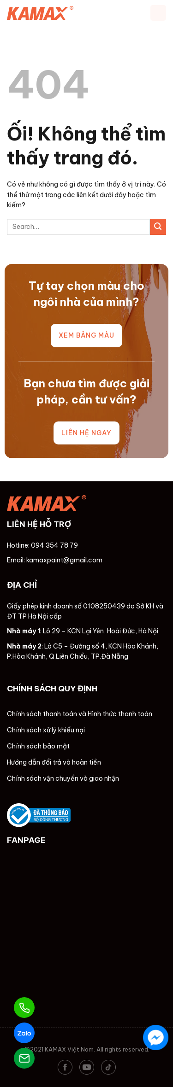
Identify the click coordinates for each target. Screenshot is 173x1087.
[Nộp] (158, 227)
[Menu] (158, 13)
